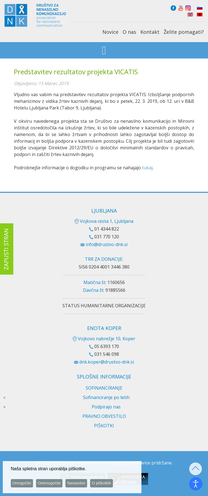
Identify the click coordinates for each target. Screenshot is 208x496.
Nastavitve (81, 484)
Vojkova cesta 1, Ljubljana (104, 221)
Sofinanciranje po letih (106, 397)
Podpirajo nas (106, 407)
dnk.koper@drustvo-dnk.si (106, 362)
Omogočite (23, 484)
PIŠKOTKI (104, 426)
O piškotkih (107, 484)
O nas (129, 32)
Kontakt (149, 32)
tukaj (147, 168)
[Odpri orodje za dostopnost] (195, 483)
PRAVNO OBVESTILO (104, 416)
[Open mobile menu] (104, 51)
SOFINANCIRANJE (104, 388)
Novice (110, 32)
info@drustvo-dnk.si (107, 244)
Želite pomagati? (184, 32)
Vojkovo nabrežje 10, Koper (104, 339)
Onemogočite (52, 484)
